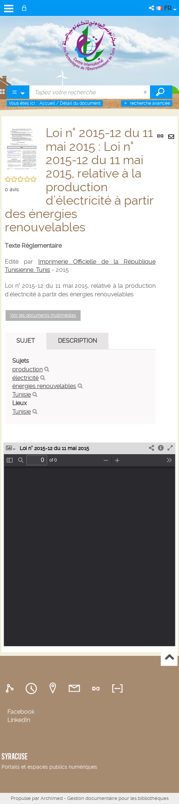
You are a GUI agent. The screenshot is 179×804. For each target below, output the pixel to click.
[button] (152, 8)
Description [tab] (77, 340)
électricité (25, 377)
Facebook (21, 711)
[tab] (11, 689)
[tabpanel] (80, 386)
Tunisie (21, 394)
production (27, 369)
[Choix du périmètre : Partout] (18, 92)
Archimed (51, 798)
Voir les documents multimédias (43, 315)
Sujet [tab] (25, 340)
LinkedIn (18, 719)
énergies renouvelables (44, 386)
